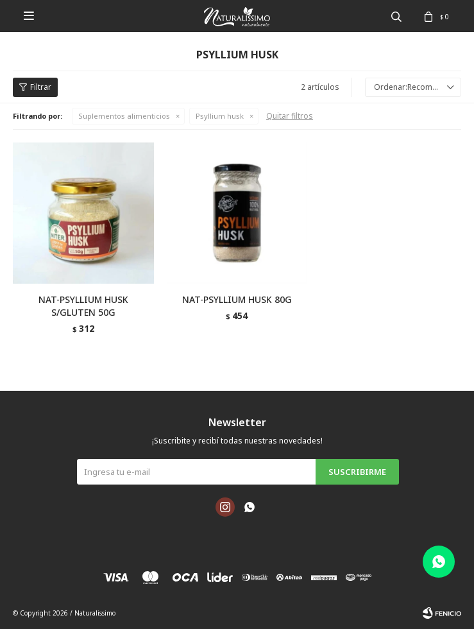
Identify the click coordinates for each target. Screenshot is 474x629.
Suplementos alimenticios (124, 116)
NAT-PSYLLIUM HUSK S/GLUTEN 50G (83, 305)
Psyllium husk (220, 116)
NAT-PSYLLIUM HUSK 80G (237, 299)
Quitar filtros (289, 115)
